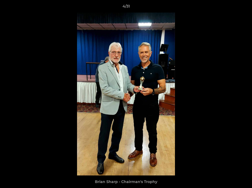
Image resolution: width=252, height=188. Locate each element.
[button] (242, 7)
